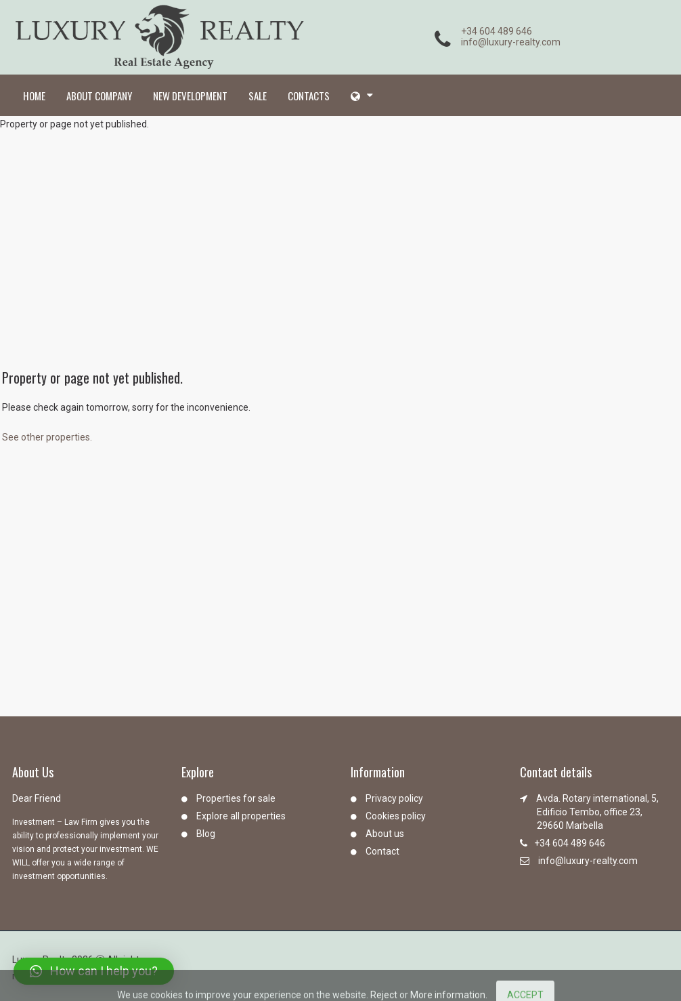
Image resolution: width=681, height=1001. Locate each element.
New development (190, 95)
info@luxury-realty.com (511, 42)
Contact (382, 851)
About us (385, 833)
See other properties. (47, 437)
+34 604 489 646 (496, 31)
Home (34, 95)
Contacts (309, 95)
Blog (205, 833)
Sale (257, 95)
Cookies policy (396, 816)
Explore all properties (241, 816)
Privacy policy (394, 798)
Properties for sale (236, 798)
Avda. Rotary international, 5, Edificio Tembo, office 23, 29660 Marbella (597, 812)
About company (99, 95)
